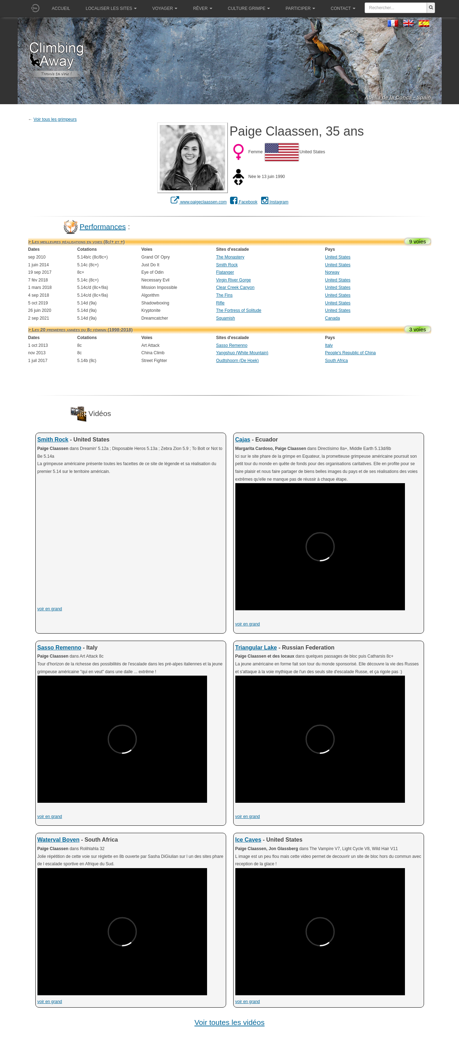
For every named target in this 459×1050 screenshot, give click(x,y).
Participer (300, 8)
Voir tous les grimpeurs (55, 119)
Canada (332, 318)
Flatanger (225, 272)
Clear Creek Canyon (235, 287)
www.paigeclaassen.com (199, 202)
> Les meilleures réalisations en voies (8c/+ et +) (76, 241)
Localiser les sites (111, 8)
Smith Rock (226, 264)
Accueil (61, 8)
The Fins (224, 295)
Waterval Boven (58, 840)
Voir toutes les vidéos (229, 1022)
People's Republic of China (350, 352)
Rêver (202, 8)
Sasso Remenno (231, 345)
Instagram (275, 202)
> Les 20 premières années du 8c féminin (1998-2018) (80, 329)
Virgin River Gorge (233, 280)
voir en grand (49, 608)
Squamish (225, 318)
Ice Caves (248, 840)
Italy (329, 345)
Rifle (220, 303)
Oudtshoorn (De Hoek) (237, 360)
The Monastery (230, 257)
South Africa (336, 360)
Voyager (164, 8)
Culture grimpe (249, 8)
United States (338, 257)
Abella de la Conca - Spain (398, 97)
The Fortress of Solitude (238, 310)
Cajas (243, 440)
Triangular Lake (256, 648)
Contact (343, 8)
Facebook (243, 202)
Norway (332, 272)
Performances (103, 226)
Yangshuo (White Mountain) (242, 352)
